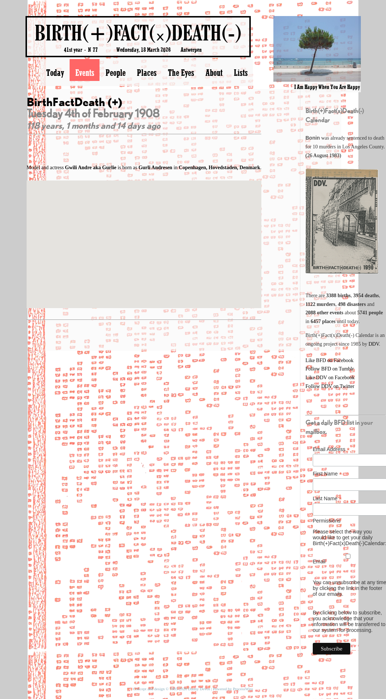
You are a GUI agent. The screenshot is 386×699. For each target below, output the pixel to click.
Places (146, 72)
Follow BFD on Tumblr (329, 369)
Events (84, 72)
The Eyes (181, 72)
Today (55, 72)
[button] (144, 237)
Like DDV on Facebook (330, 377)
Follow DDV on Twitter (329, 386)
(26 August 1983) (323, 155)
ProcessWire (243, 689)
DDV (374, 344)
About (213, 72)
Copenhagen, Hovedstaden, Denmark (219, 167)
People (115, 72)
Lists (240, 72)
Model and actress (72, 167)
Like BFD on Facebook (329, 360)
